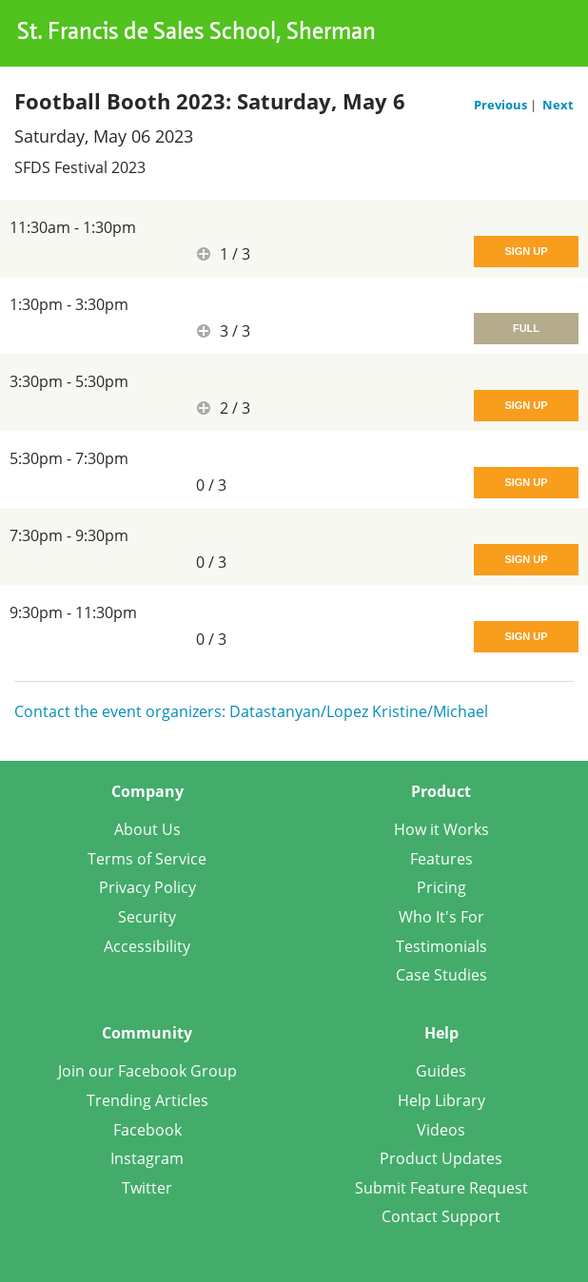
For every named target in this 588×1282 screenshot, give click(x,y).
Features (441, 858)
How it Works (441, 829)
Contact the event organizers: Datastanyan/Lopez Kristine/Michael (251, 711)
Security (147, 916)
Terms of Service (147, 858)
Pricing (441, 887)
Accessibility (147, 946)
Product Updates (441, 1158)
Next (558, 104)
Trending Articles (147, 1100)
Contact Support (441, 1216)
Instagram (147, 1158)
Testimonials (441, 946)
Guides (441, 1070)
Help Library (441, 1100)
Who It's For (441, 916)
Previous (502, 104)
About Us (147, 829)
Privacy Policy (147, 887)
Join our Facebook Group (147, 1070)
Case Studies (441, 974)
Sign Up (525, 251)
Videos (441, 1129)
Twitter (147, 1187)
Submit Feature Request (441, 1187)
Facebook (147, 1129)
